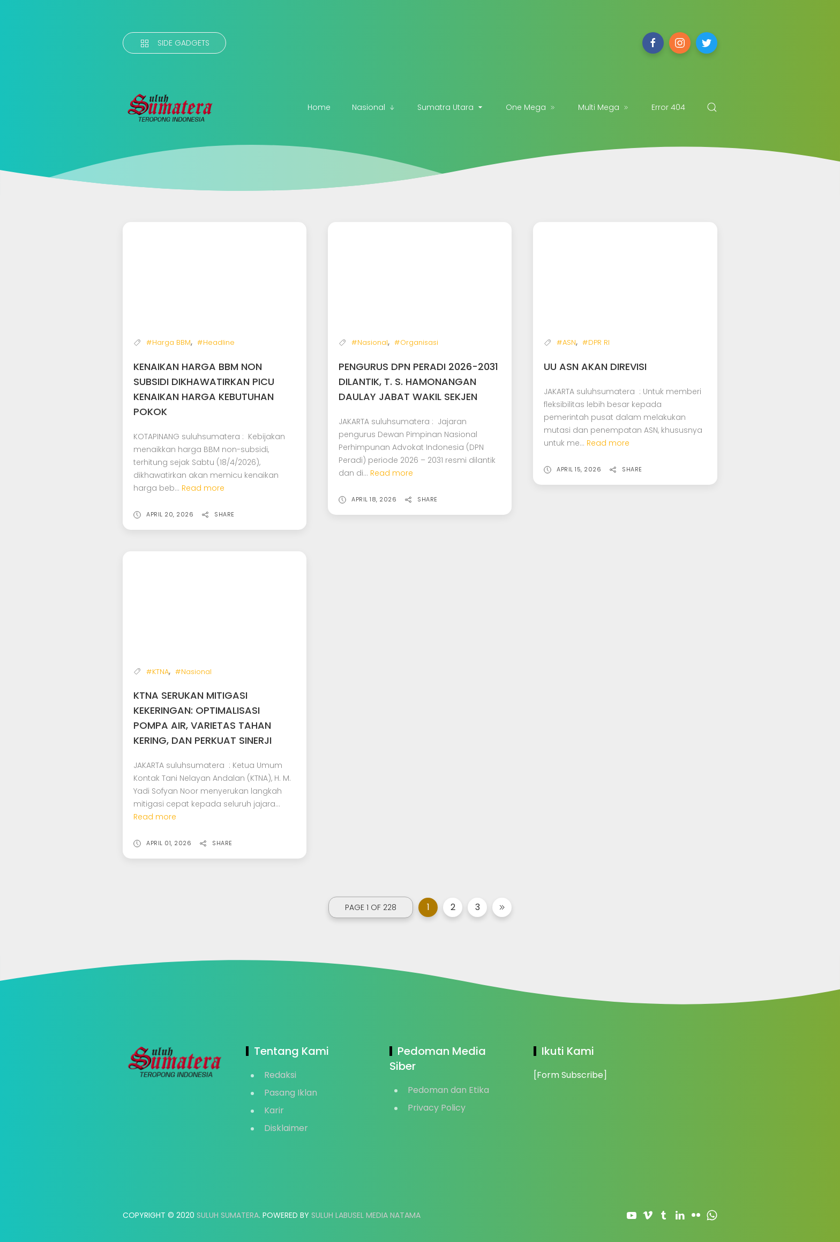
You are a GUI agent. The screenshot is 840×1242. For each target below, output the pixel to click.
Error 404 (668, 107)
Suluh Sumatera (228, 1215)
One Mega (531, 107)
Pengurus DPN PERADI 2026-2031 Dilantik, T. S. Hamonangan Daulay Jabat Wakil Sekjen (418, 381)
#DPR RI (596, 342)
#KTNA (157, 672)
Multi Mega (604, 107)
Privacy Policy (437, 1107)
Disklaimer (286, 1128)
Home (319, 107)
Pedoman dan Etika (448, 1090)
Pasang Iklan (290, 1092)
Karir (274, 1110)
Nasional (374, 107)
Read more (203, 488)
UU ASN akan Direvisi (595, 366)
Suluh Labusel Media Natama (366, 1215)
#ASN (566, 342)
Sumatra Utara (450, 107)
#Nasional (369, 342)
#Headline (216, 342)
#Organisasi (416, 342)
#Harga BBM (168, 342)
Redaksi (280, 1075)
